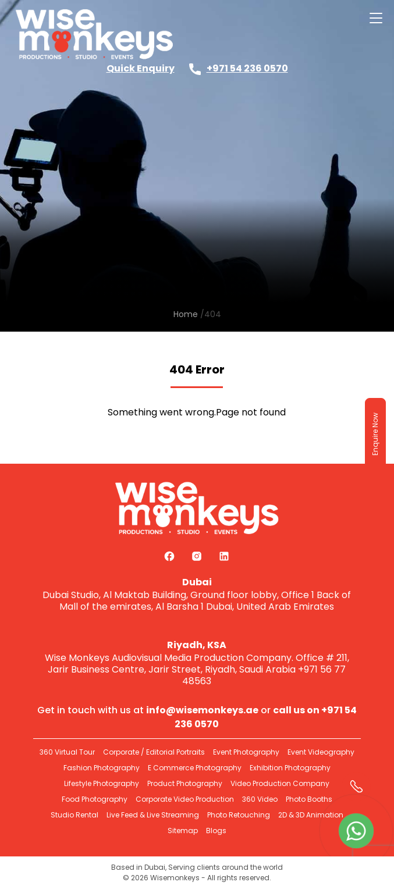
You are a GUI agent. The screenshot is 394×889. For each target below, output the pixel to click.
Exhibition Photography (290, 768)
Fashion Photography (101, 768)
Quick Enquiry (141, 68)
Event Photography (246, 752)
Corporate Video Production (185, 799)
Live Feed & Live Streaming (153, 815)
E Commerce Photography (195, 768)
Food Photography (94, 799)
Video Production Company (279, 783)
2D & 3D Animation (310, 815)
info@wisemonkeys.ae (202, 710)
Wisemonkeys (175, 878)
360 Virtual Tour (67, 752)
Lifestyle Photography (101, 783)
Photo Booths (309, 799)
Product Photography (184, 783)
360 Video (260, 799)
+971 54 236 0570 (247, 68)
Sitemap (183, 830)
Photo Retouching (238, 815)
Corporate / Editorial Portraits (154, 752)
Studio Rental (74, 815)
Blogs (216, 830)
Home (185, 314)
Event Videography (320, 752)
